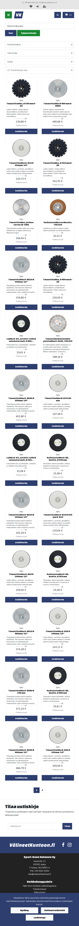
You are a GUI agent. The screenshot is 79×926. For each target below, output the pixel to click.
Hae (11, 33)
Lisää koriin (21, 131)
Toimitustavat (39, 889)
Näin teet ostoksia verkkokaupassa (39, 885)
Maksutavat (39, 892)
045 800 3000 (30, 2)
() (68, 14)
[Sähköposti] (35, 826)
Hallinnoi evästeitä (54, 910)
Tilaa (67, 826)
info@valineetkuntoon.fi (48, 2)
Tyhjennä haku (28, 33)
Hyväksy (24, 910)
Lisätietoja (39, 917)
